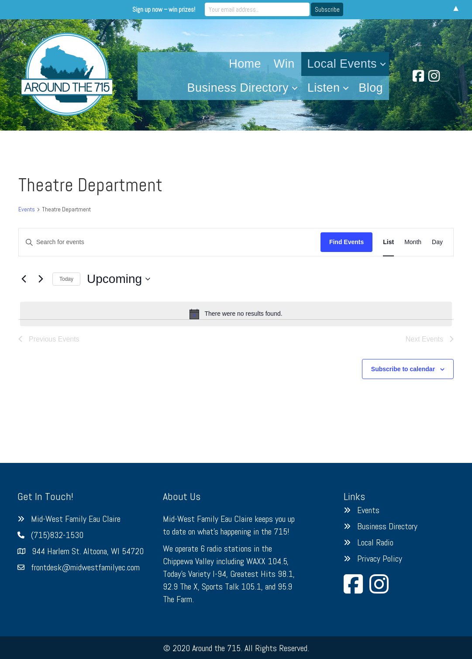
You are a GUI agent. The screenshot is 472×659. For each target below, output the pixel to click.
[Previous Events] (23, 279)
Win (284, 63)
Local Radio (375, 542)
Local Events (342, 63)
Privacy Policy (379, 558)
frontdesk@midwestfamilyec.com (85, 567)
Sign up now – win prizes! (163, 9)
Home (245, 63)
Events (26, 209)
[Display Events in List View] (388, 242)
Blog (370, 87)
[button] (383, 64)
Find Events (346, 241)
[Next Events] (40, 279)
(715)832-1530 (57, 535)
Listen (323, 87)
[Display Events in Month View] (412, 242)
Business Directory (238, 87)
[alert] (236, 314)
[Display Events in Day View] (437, 242)
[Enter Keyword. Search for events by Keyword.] (169, 242)
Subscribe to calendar (403, 369)
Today (66, 279)
